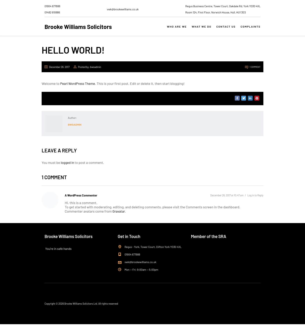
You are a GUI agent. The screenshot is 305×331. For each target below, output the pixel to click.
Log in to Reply (255, 201)
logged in (67, 169)
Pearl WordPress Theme (78, 90)
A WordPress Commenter (81, 201)
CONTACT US (225, 28)
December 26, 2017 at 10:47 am (227, 201)
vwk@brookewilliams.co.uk (140, 268)
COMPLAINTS (250, 28)
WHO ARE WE (174, 28)
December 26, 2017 (57, 73)
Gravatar (118, 218)
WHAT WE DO (200, 28)
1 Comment (252, 73)
